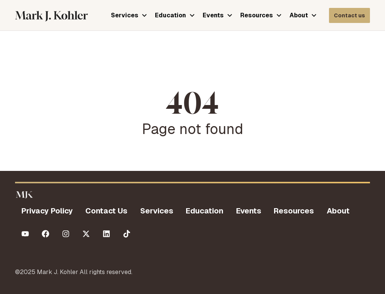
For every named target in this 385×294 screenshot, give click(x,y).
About (299, 15)
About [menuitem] (338, 211)
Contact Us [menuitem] (106, 211)
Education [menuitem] (204, 211)
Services (124, 15)
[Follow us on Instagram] (66, 234)
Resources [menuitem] (294, 211)
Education (170, 15)
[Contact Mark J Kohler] (349, 15)
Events (213, 15)
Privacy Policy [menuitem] (47, 211)
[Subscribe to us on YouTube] (25, 234)
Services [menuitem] (156, 211)
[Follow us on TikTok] (127, 234)
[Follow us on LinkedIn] (106, 234)
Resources (256, 15)
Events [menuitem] (248, 211)
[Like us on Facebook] (45, 234)
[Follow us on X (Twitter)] (86, 234)
